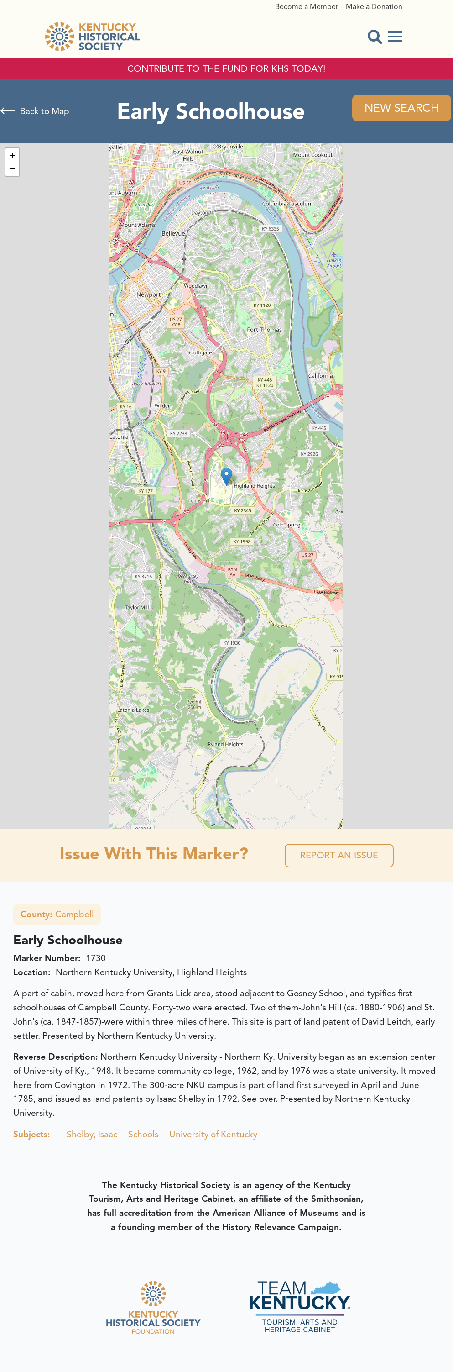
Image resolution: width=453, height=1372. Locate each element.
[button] (226, 477)
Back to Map (44, 111)
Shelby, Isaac (92, 1134)
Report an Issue (339, 855)
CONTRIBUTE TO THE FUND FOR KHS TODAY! (226, 69)
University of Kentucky (213, 1134)
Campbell (57, 914)
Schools (143, 1134)
